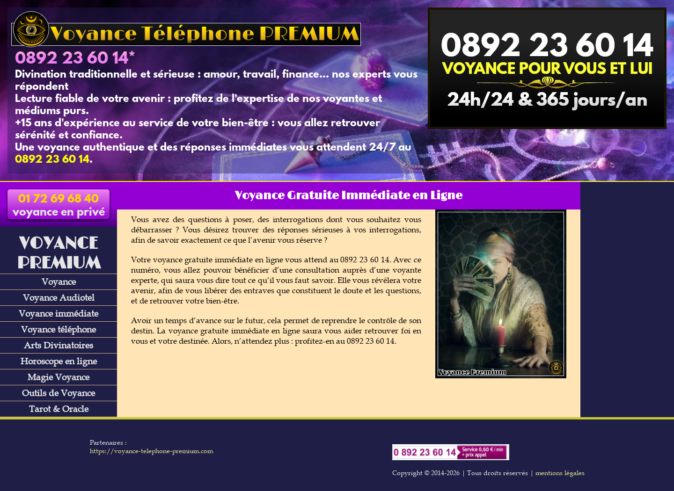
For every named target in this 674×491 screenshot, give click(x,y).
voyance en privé (59, 206)
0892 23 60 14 (71, 59)
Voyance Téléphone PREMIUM (186, 34)
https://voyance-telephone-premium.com (151, 451)
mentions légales (560, 473)
